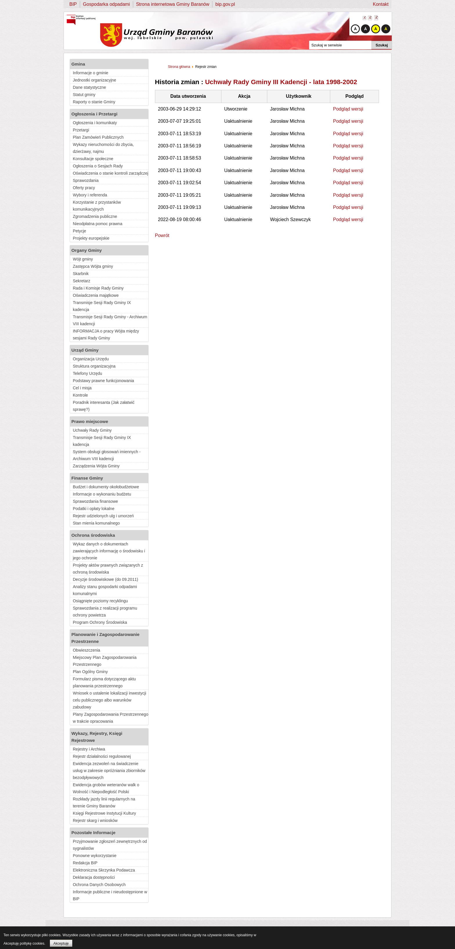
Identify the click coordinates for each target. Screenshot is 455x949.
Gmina (78, 64)
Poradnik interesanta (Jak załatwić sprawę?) (103, 406)
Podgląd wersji (348, 108)
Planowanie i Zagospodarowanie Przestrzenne (105, 638)
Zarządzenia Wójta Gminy (96, 466)
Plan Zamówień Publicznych (98, 137)
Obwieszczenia (86, 650)
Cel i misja (82, 388)
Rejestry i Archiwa (89, 749)
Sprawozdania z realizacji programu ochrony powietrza (105, 611)
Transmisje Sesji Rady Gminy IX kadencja (102, 306)
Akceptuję (61, 943)
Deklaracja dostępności (94, 877)
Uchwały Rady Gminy (92, 430)
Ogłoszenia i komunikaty (95, 122)
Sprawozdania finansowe (95, 501)
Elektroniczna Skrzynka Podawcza (104, 870)
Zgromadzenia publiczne (95, 216)
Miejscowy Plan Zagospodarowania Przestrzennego (104, 661)
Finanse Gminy (87, 478)
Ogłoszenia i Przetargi (94, 113)
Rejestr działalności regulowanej (102, 756)
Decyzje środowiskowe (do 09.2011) (105, 579)
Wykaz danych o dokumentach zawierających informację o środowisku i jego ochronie (109, 551)
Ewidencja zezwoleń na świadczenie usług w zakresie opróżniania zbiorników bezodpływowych (109, 770)
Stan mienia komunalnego (96, 523)
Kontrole (80, 395)
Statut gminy (84, 94)
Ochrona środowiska (93, 535)
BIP (73, 4)
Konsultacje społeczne (93, 158)
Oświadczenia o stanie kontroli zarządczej (110, 173)
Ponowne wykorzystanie (94, 855)
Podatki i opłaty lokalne (93, 508)
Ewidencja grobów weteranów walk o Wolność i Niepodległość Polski (106, 788)
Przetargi (81, 130)
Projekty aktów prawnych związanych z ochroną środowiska (108, 568)
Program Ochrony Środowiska (100, 622)
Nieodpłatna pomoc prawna (97, 223)
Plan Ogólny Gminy (90, 671)
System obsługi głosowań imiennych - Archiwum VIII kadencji (106, 455)
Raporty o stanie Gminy (94, 102)
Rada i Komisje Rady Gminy (98, 288)
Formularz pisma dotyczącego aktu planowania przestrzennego (104, 682)
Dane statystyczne (89, 87)
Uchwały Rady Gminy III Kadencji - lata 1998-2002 (281, 82)
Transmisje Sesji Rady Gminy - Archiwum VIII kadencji (110, 320)
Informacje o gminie (90, 73)
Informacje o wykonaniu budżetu (102, 494)
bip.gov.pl (225, 4)
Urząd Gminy (85, 350)
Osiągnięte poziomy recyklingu (100, 601)
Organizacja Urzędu (91, 359)
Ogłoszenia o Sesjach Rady (98, 166)
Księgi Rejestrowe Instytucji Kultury (104, 813)
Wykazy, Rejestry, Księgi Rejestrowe (96, 737)
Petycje (79, 231)
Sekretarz (81, 281)
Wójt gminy (83, 259)
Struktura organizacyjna (94, 366)
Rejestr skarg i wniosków (95, 820)
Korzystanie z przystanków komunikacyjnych (97, 206)
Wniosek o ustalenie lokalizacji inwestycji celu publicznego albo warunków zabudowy (109, 700)
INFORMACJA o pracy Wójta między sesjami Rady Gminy (106, 334)
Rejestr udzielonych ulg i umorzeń (103, 516)
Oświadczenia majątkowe (96, 295)
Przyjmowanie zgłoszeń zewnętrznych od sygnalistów (110, 845)
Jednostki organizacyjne (94, 80)
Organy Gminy (86, 250)
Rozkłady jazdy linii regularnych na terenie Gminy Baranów (104, 802)
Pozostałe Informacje (93, 832)
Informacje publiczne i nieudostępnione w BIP (110, 895)
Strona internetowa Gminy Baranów (173, 4)
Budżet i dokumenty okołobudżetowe (106, 487)
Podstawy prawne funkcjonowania (103, 380)
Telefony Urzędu (87, 373)
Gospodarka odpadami (106, 4)
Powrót (162, 235)
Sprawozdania (86, 180)
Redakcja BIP (85, 863)
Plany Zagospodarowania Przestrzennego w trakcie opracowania (110, 718)
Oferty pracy (84, 187)
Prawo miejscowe (89, 421)
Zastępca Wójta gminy (93, 266)
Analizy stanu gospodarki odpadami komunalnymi (105, 590)
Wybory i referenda (90, 195)
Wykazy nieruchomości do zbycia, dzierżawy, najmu (103, 148)
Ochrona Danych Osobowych (99, 884)
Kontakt (381, 4)
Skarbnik (81, 273)
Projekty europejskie (91, 238)
